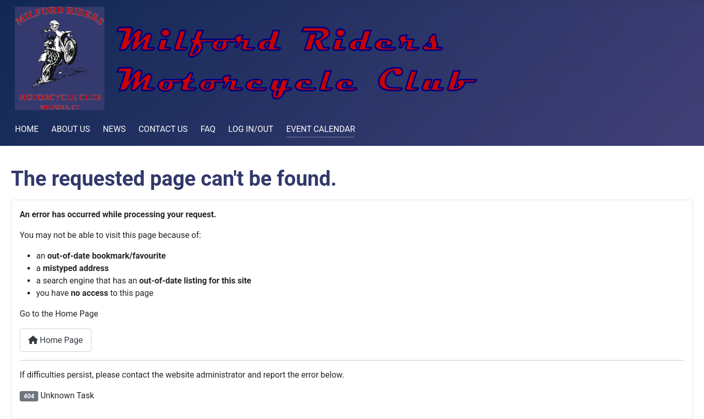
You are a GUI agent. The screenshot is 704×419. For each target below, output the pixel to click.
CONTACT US (163, 129)
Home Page (55, 340)
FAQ (208, 129)
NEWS (114, 129)
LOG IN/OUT (250, 129)
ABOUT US (70, 129)
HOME (26, 129)
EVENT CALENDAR (320, 129)
